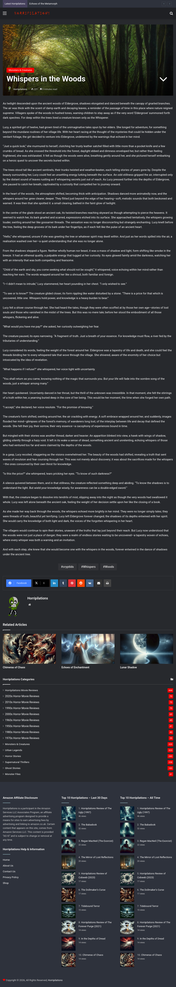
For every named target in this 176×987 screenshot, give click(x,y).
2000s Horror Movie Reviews (22, 714)
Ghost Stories (12, 768)
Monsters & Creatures (17, 744)
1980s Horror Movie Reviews (22, 732)
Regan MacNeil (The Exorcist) (97, 841)
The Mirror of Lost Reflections (97, 857)
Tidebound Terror (90, 906)
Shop (6, 882)
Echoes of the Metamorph (43, 3)
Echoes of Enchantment (75, 667)
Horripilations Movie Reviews (21, 690)
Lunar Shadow (128, 667)
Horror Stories (13, 756)
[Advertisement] (88, 47)
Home (6, 859)
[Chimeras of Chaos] (29, 649)
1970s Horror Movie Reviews (22, 738)
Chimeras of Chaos (14, 667)
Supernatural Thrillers (17, 762)
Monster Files (12, 774)
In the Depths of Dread (93, 938)
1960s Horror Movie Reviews (22, 720)
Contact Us (9, 871)
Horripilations (20, 89)
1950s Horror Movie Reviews (22, 726)
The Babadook (89, 824)
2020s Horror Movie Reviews (22, 696)
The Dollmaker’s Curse (93, 889)
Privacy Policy (11, 877)
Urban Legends (13, 750)
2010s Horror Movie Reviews (22, 702)
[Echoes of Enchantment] (88, 649)
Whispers (89, 567)
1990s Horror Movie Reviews (22, 708)
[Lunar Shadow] (146, 649)
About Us (8, 865)
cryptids (68, 567)
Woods (109, 567)
